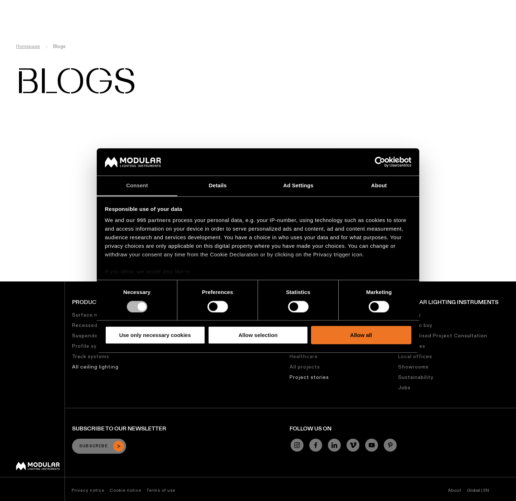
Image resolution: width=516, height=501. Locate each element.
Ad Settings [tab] (298, 186)
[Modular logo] (37, 468)
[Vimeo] (352, 445)
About (455, 490)
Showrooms (413, 366)
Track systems (90, 356)
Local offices (415, 356)
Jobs (380, 5)
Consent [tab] (137, 186)
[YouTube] (371, 445)
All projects (305, 366)
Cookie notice (125, 490)
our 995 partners (148, 220)
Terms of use (161, 490)
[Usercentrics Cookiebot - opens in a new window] (380, 161)
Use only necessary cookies (155, 335)
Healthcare (304, 356)
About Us (405, 5)
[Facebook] (315, 445)
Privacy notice (88, 490)
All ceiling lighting (95, 366)
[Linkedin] (334, 445)
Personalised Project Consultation (442, 335)
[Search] (476, 19)
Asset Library (307, 5)
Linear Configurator (257, 5)
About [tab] (379, 186)
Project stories (309, 377)
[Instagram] (297, 445)
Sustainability (349, 5)
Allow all (361, 335)
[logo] (20, 19)
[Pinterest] (390, 445)
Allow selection (257, 335)
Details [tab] (218, 186)
